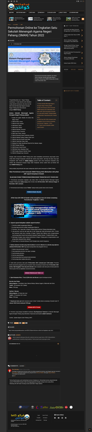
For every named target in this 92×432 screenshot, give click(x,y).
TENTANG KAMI (21, 12)
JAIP (21, 24)
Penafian (38, 417)
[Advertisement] (58, 7)
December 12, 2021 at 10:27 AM (24, 369)
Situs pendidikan (40, 372)
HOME (11, 12)
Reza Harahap (15, 369)
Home (9, 24)
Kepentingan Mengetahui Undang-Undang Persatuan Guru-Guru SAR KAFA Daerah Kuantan (50, 18)
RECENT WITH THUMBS (71, 91)
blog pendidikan (51, 372)
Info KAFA (15, 24)
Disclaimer (45, 417)
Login (38, 415)
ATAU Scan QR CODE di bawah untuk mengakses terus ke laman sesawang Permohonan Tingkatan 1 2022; (46, 121)
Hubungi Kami (38, 420)
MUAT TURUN (63, 12)
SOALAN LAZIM (51, 12)
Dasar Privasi (45, 415)
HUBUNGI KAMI (73, 12)
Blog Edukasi (15, 372)
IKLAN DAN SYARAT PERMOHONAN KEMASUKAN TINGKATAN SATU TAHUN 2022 (47, 115)
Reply (13, 375)
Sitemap (45, 420)
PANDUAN (41, 12)
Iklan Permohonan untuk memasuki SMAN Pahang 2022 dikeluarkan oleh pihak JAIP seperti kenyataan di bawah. (46, 109)
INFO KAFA (32, 12)
